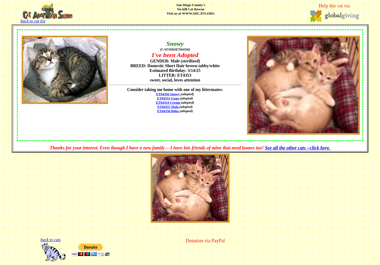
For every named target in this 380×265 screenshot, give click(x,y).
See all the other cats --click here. (297, 147)
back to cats (50, 239)
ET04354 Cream (168, 102)
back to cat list (46, 19)
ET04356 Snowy (168, 94)
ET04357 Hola (168, 107)
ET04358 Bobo (168, 111)
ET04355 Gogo (168, 98)
